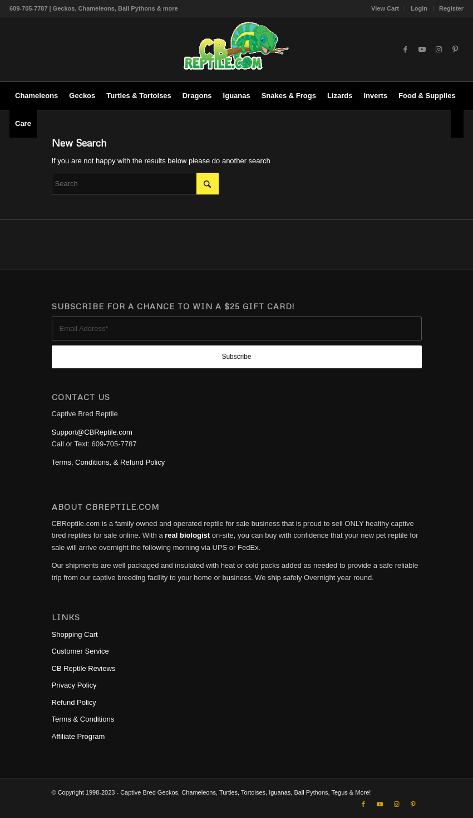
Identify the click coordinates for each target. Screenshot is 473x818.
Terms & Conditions (83, 719)
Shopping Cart (75, 634)
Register (451, 8)
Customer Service (80, 651)
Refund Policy (74, 702)
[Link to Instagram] (438, 49)
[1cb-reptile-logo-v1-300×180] (236, 49)
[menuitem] (385, 8)
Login (419, 8)
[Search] (457, 124)
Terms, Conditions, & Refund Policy (108, 462)
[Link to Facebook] (405, 49)
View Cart (385, 8)
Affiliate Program (78, 736)
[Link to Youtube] (421, 49)
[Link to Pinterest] (455, 49)
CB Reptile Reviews (84, 668)
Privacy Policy (74, 685)
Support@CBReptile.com (92, 432)
